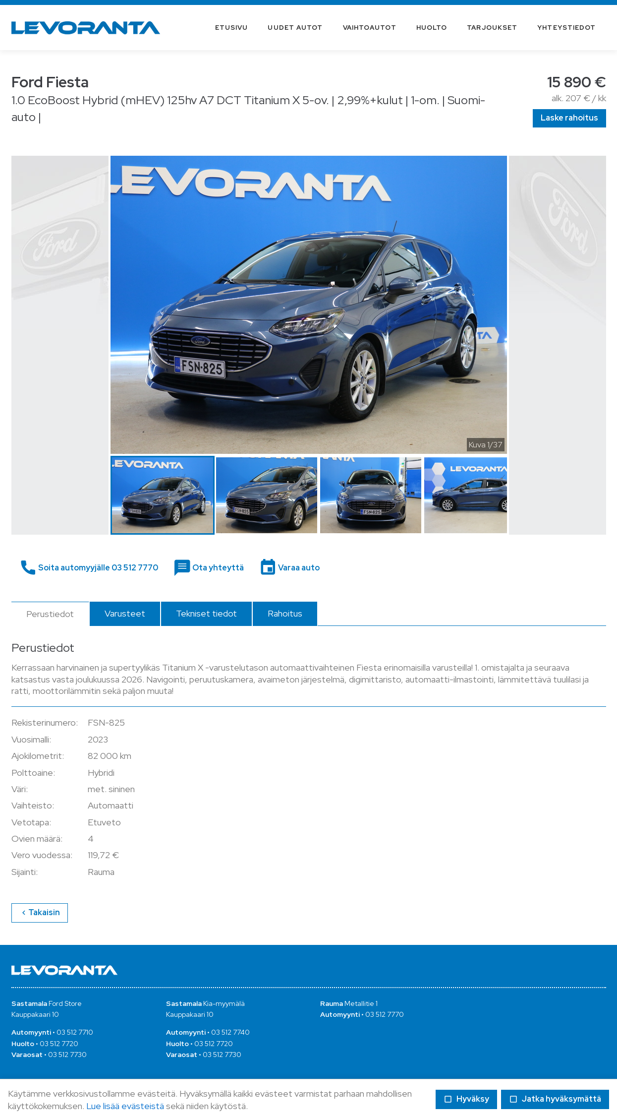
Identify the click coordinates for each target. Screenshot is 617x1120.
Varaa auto (298, 567)
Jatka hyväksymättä (555, 1099)
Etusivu (231, 27)
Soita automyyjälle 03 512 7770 (97, 567)
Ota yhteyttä (217, 567)
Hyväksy (466, 1099)
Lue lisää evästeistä (125, 1106)
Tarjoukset (492, 27)
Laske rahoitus (569, 118)
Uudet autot (295, 27)
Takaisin (39, 912)
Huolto (432, 27)
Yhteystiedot (566, 27)
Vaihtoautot (369, 27)
